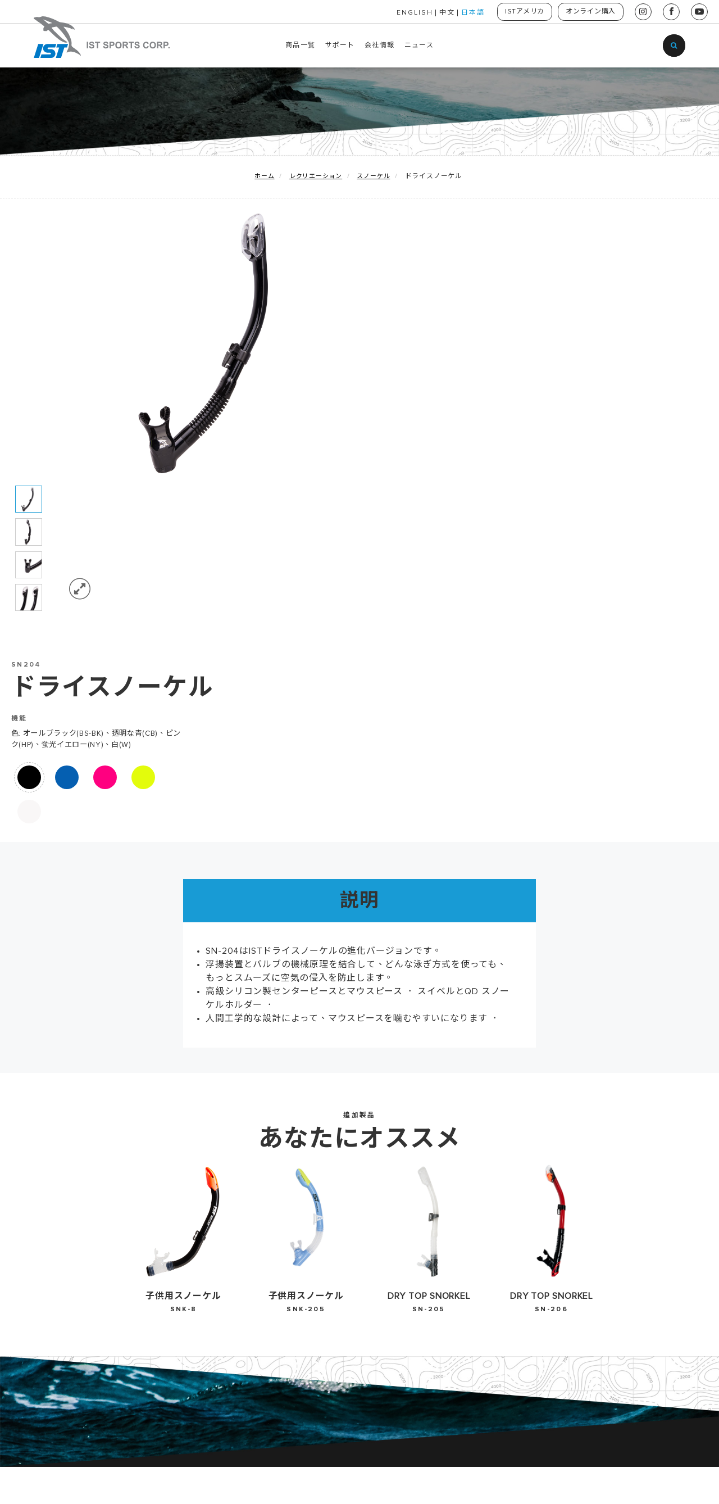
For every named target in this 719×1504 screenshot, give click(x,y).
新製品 (68, 1200)
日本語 (465, 13)
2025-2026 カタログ (219, 1218)
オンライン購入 (588, 11)
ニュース (419, 45)
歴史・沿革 (319, 1182)
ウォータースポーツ (92, 1254)
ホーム (264, 177)
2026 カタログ (206, 1200)
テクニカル (76, 1236)
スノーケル (373, 177)
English (439, 1182)
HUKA (68, 1272)
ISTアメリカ (519, 11)
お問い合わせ (323, 1200)
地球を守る (76, 1182)
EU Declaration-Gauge (232, 1182)
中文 (440, 13)
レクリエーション (315, 177)
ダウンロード (202, 1254)
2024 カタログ (206, 1236)
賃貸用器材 (76, 1290)
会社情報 (379, 45)
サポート (340, 45)
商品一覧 (300, 45)
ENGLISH (407, 13)
